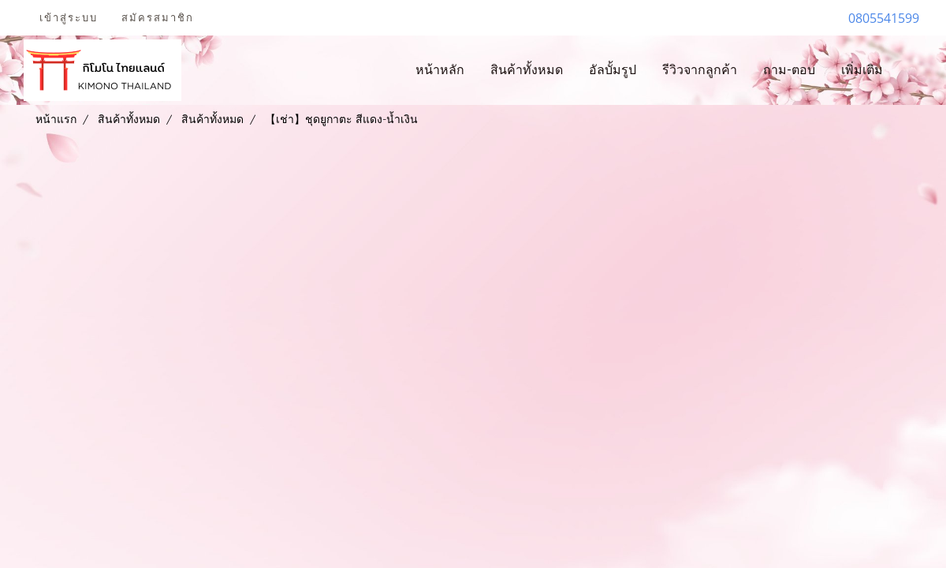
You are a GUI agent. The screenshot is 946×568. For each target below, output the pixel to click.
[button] (909, 70)
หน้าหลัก (439, 69)
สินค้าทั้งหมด (526, 69)
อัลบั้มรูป (612, 69)
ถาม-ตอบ (789, 69)
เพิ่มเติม (862, 69)
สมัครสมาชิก (157, 18)
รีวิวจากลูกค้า (699, 69)
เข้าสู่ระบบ (68, 18)
